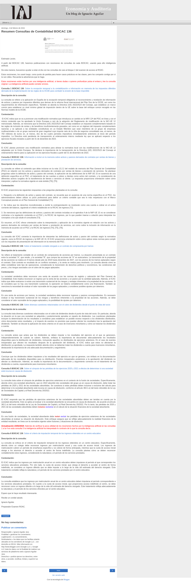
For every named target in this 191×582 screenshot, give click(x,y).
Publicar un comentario (14, 527)
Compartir (6, 516)
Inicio (58, 570)
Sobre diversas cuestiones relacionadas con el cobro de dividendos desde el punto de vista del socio (67, 305)
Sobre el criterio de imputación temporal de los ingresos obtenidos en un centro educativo (62, 433)
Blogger (67, 580)
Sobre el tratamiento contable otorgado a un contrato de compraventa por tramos (58, 246)
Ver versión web (58, 575)
